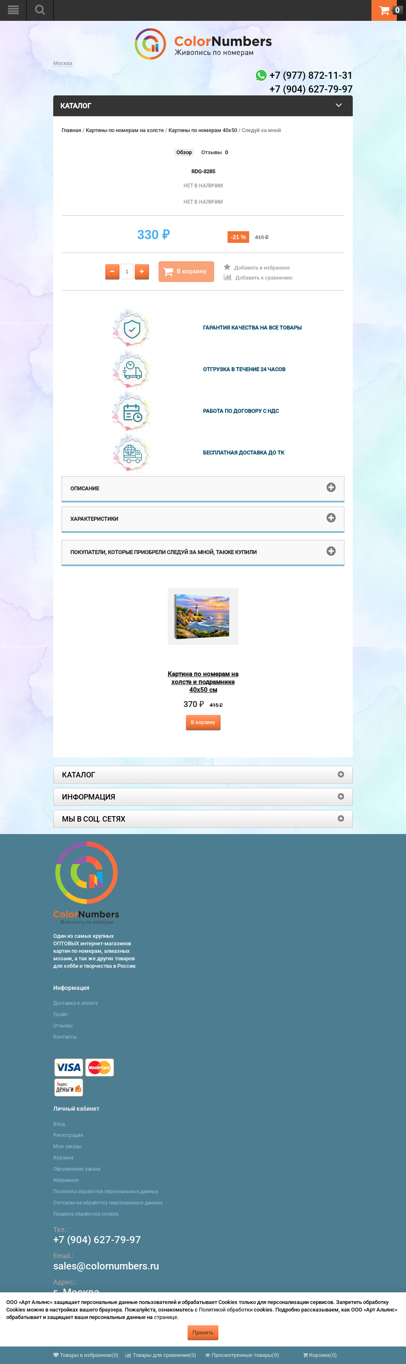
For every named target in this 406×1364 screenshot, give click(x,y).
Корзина (63, 1158)
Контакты (65, 1037)
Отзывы (211, 152)
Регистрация (68, 1135)
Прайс (60, 1014)
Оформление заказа (76, 1169)
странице (165, 1317)
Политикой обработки (226, 1310)
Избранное (66, 1180)
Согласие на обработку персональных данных (108, 1203)
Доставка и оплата (75, 1003)
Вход (59, 1124)
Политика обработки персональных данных (105, 1191)
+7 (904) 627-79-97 (97, 1240)
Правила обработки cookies (86, 1214)
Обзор (184, 152)
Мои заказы (67, 1146)
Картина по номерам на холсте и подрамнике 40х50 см (203, 682)
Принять (203, 1332)
